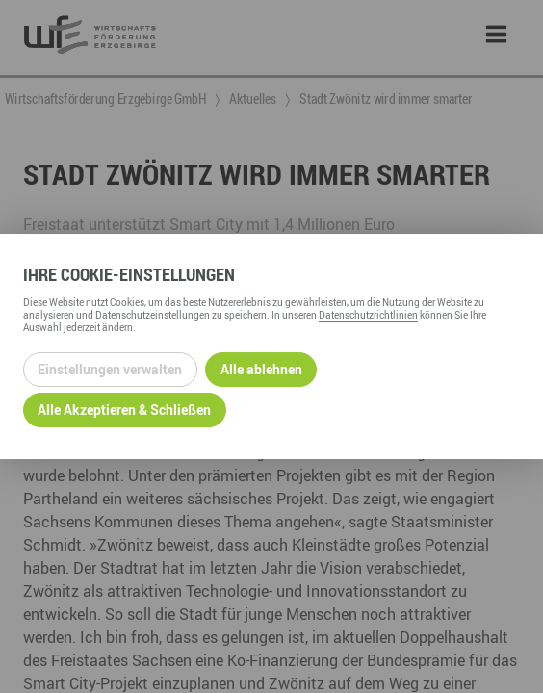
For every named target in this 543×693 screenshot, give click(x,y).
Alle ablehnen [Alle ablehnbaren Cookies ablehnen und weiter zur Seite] (261, 369)
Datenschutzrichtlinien (368, 314)
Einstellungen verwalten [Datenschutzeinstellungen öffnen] (110, 369)
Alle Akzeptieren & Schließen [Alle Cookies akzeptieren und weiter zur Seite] (124, 409)
